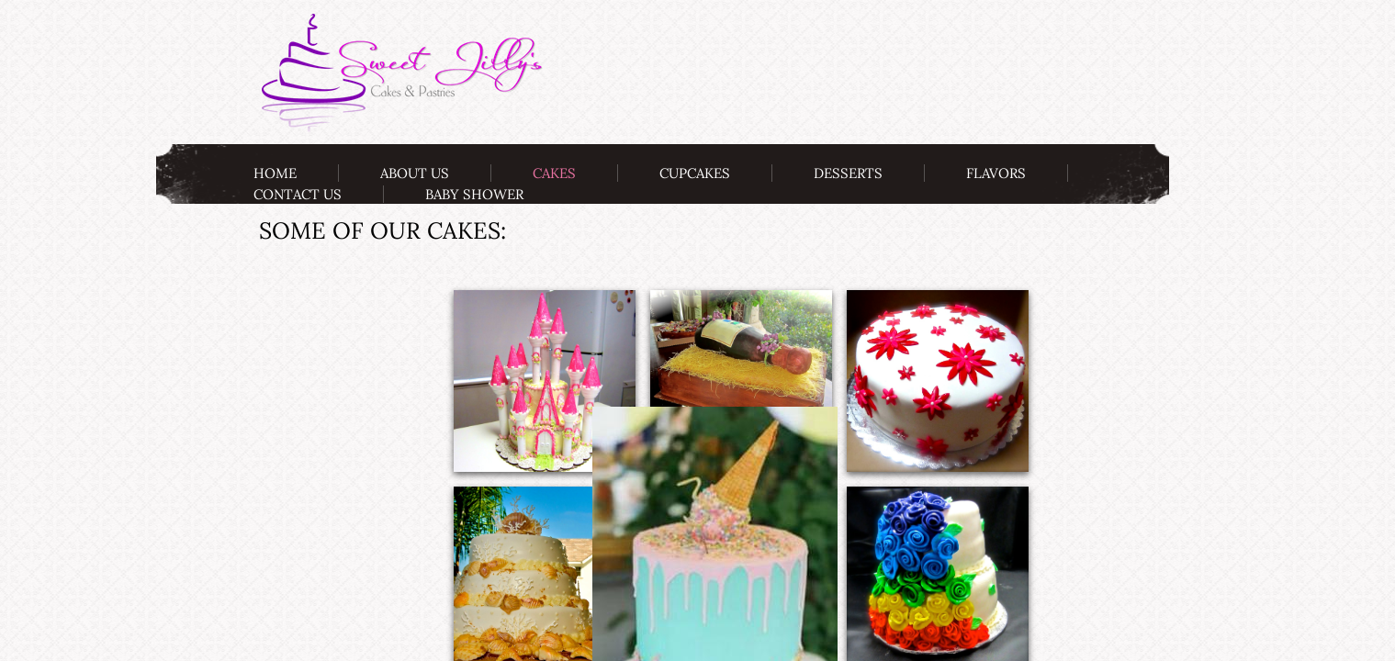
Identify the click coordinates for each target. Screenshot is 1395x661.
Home (275, 173)
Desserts (848, 173)
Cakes (554, 173)
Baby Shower (474, 194)
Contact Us (297, 194)
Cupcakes (694, 173)
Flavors (996, 173)
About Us (414, 173)
